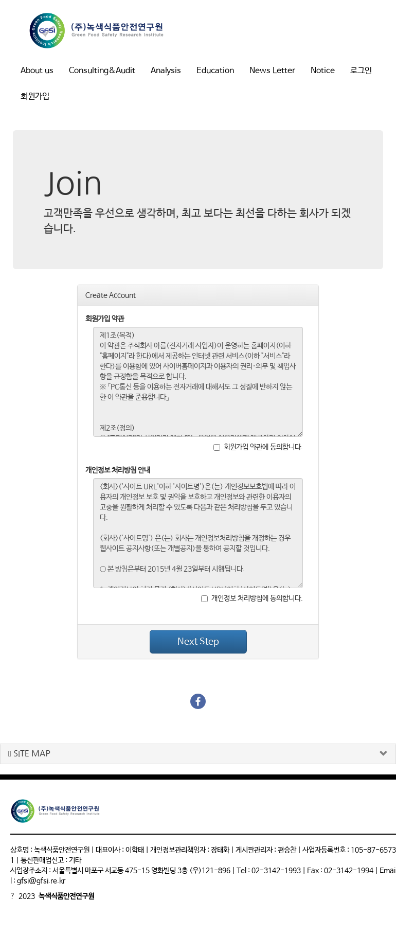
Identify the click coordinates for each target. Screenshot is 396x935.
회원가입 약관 (104, 319)
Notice (323, 71)
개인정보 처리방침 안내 (117, 470)
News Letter (272, 71)
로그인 (361, 71)
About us (37, 71)
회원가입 (35, 96)
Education (215, 71)
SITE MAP (29, 753)
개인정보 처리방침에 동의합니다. (252, 598)
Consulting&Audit (102, 71)
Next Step (198, 642)
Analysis (166, 71)
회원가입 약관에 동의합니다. (258, 447)
